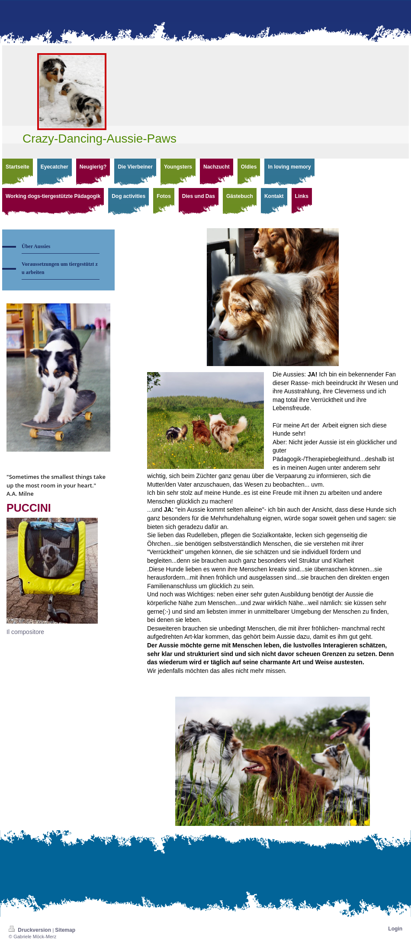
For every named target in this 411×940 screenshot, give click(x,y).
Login (395, 929)
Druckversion (30, 930)
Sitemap (65, 930)
